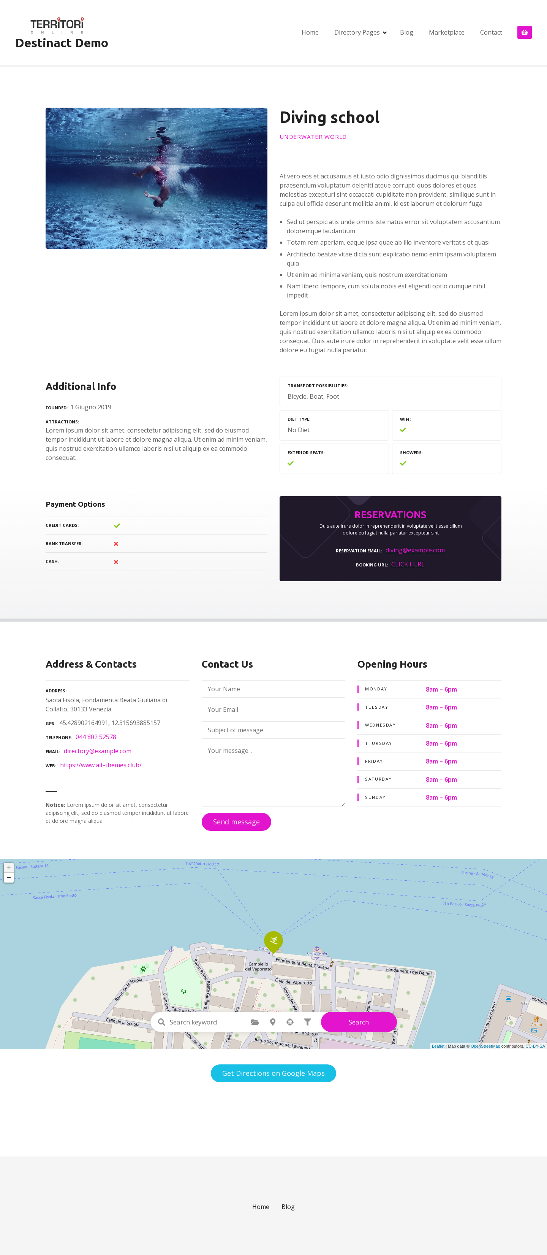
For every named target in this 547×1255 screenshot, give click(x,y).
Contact (491, 32)
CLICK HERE (408, 564)
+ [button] (9, 867)
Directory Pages (357, 32)
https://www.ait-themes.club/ (101, 765)
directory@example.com (97, 751)
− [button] (9, 877)
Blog (406, 32)
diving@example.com (415, 550)
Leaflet (438, 1046)
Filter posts (307, 1022)
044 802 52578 (96, 737)
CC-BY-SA (535, 1046)
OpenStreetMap (485, 1046)
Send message (236, 821)
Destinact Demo (61, 42)
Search (359, 1022)
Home (310, 32)
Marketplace (447, 32)
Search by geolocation (290, 1022)
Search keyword (161, 1022)
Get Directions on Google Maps (273, 1073)
